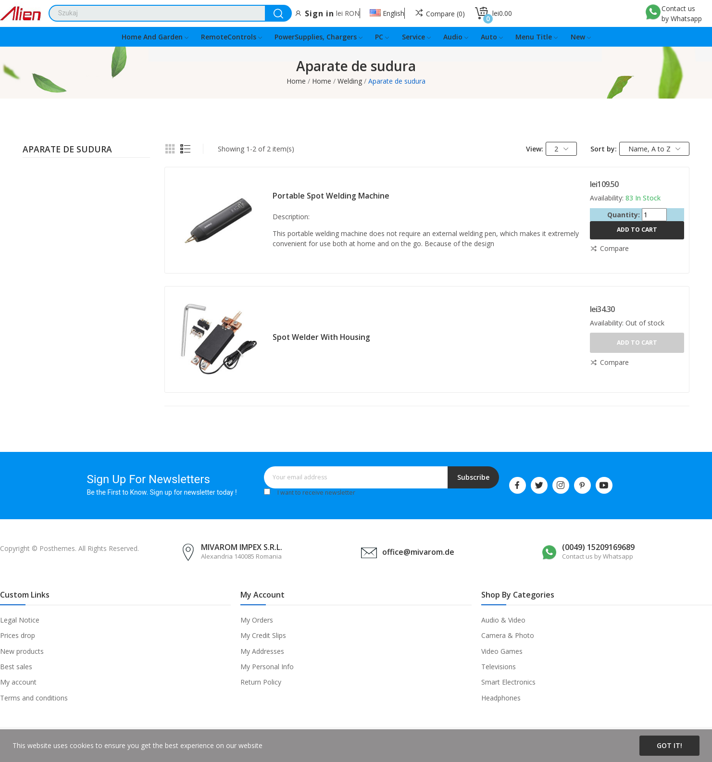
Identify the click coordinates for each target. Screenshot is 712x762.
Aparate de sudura (67, 150)
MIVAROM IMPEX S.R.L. (241, 547)
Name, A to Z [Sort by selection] (654, 148)
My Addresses (262, 651)
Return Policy (260, 682)
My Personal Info (267, 666)
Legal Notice (19, 620)
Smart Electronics (508, 682)
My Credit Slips (263, 635)
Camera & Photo (507, 635)
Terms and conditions (34, 697)
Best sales (16, 666)
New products (22, 651)
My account (18, 682)
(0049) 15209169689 (598, 547)
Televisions (498, 666)
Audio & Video (503, 620)
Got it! (669, 745)
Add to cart (637, 229)
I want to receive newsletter (316, 492)
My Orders (256, 620)
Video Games (502, 651)
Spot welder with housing (321, 337)
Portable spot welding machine (331, 195)
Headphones (501, 697)
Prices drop (17, 635)
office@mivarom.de (418, 552)
